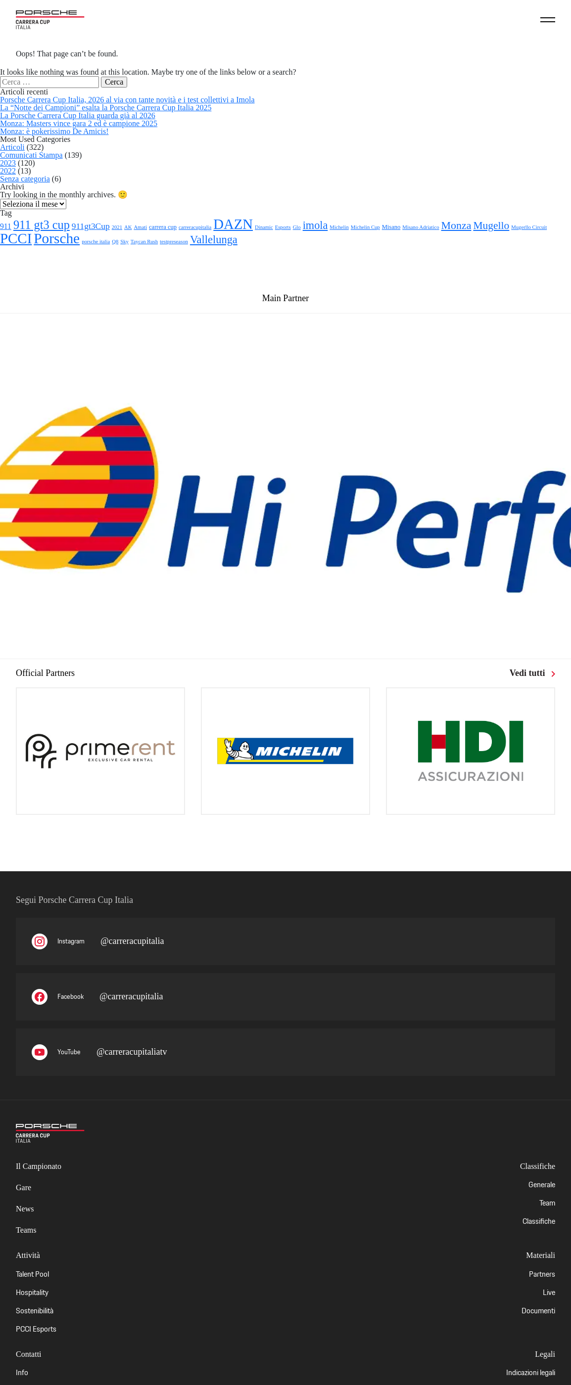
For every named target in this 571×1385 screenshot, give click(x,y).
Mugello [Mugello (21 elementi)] (491, 225)
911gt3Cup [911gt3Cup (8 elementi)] (91, 226)
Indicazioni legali (530, 1372)
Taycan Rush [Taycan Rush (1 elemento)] (144, 241)
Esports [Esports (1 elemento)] (283, 227)
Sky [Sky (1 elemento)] (124, 241)
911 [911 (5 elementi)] (5, 226)
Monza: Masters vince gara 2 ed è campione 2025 (78, 123)
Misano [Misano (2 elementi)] (391, 226)
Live (549, 1292)
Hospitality (32, 1292)
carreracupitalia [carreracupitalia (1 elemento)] (195, 227)
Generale (541, 1184)
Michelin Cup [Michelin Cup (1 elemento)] (365, 227)
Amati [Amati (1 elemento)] (140, 227)
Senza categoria (25, 179)
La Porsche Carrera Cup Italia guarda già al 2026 (77, 115)
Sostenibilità (34, 1310)
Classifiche (539, 1221)
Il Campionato (38, 1166)
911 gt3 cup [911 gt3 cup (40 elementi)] (41, 224)
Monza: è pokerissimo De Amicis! (54, 131)
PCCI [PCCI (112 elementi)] (16, 238)
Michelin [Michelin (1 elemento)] (339, 227)
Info (22, 1372)
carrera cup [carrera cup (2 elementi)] (163, 226)
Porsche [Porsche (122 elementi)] (57, 238)
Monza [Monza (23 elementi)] (456, 225)
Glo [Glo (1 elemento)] (297, 227)
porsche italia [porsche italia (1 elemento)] (96, 241)
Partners (542, 1274)
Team (547, 1202)
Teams (26, 1230)
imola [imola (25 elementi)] (315, 225)
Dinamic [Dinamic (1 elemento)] (264, 227)
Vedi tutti (532, 673)
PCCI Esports (36, 1329)
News (25, 1209)
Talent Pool (32, 1274)
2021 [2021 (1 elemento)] (117, 227)
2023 (8, 163)
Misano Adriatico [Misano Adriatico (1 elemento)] (420, 227)
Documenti (538, 1310)
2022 (8, 171)
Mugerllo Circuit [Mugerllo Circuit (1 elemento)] (529, 227)
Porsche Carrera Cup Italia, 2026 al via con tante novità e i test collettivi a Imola (127, 99)
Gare (23, 1187)
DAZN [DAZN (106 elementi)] (233, 224)
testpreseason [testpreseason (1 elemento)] (174, 241)
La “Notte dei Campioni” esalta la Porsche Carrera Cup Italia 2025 (105, 107)
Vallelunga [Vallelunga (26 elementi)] (214, 239)
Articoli (12, 147)
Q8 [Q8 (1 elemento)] (115, 241)
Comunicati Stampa (31, 155)
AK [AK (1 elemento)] (128, 227)
